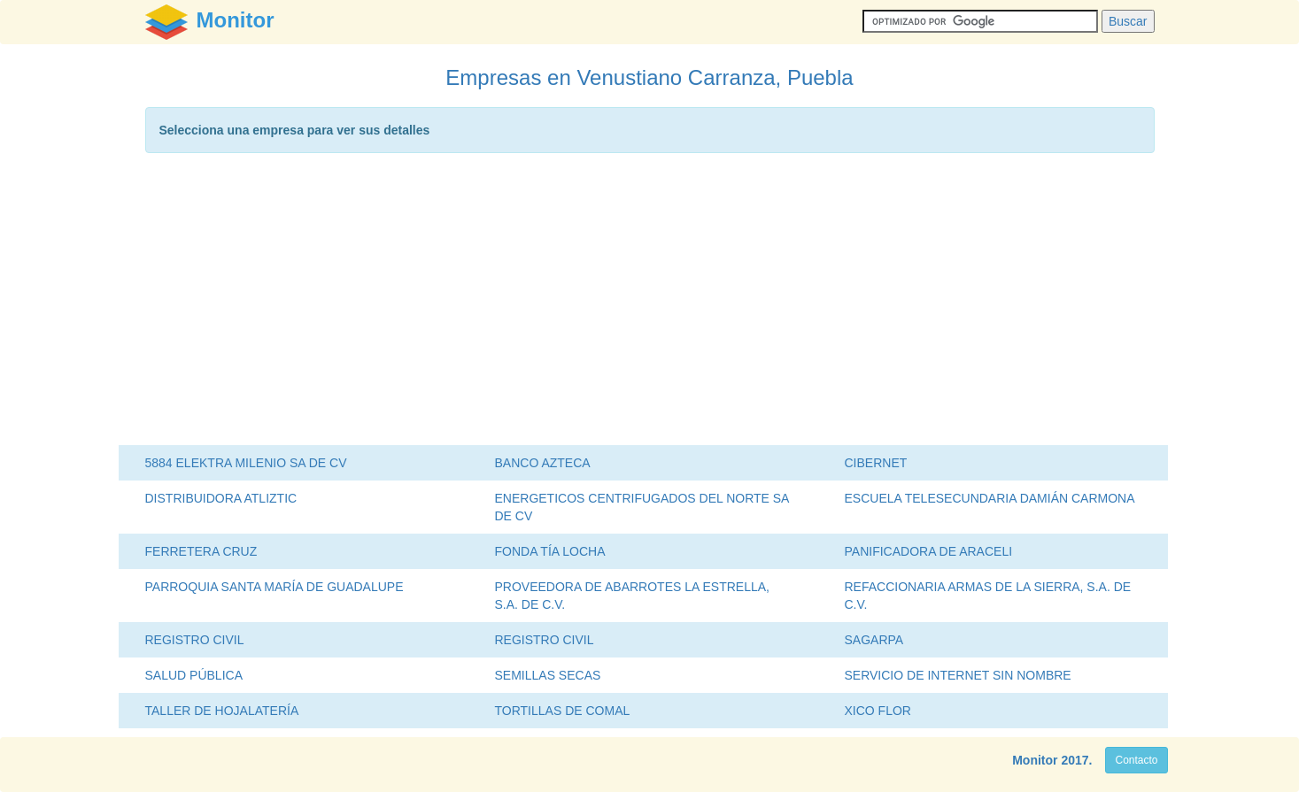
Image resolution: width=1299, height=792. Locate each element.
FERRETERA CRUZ (201, 551)
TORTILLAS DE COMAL (562, 711)
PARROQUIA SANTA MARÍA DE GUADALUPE (274, 587)
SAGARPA (874, 640)
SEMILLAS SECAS (548, 675)
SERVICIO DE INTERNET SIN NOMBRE (958, 675)
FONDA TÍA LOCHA (550, 551)
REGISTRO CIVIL (194, 640)
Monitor (1034, 760)
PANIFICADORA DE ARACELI (929, 551)
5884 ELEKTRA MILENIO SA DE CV (246, 463)
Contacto (1136, 760)
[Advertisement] (650, 303)
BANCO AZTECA (543, 463)
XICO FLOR (878, 711)
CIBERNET (876, 463)
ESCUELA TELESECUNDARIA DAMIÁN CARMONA (990, 498)
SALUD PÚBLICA (194, 675)
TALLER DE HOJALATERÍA (222, 711)
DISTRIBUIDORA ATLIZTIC (221, 498)
